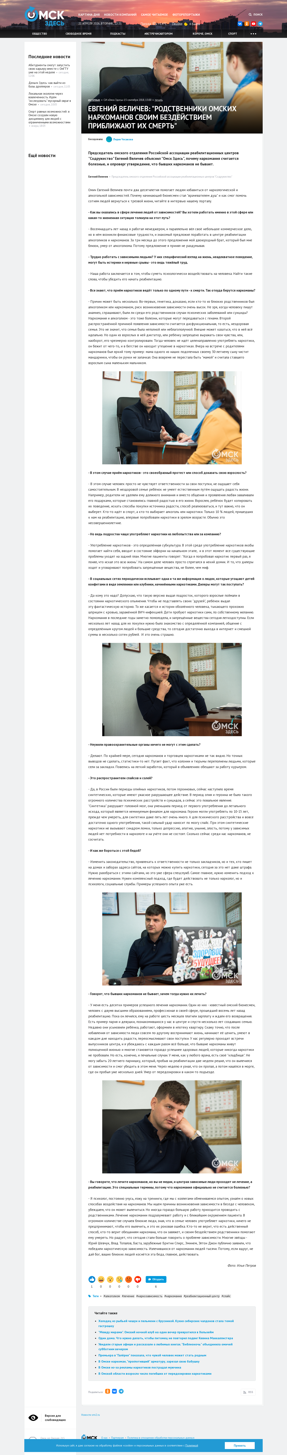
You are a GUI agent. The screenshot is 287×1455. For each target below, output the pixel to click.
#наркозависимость (149, 1296)
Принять (240, 1445)
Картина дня (89, 15)
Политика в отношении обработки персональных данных (161, 1437)
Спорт (232, 33)
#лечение (128, 1296)
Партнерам (117, 1437)
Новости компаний (120, 15)
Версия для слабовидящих (55, 1418)
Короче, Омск (202, 33)
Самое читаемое (154, 15)
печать (159, 100)
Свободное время (78, 33)
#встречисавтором (158, 33)
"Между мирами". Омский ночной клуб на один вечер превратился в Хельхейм (156, 1332)
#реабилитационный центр (202, 1296)
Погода (146, 24)
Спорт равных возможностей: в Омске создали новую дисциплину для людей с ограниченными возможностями (49, 117)
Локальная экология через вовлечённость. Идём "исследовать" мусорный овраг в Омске (50, 99)
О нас (104, 1437)
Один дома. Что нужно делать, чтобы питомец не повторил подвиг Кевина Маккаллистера (165, 1338)
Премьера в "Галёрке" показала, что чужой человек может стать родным (152, 1355)
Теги (95, 1296)
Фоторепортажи (186, 15)
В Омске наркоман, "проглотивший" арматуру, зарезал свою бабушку (149, 1361)
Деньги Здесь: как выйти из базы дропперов (47, 84)
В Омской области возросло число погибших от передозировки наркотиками (154, 1373)
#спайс (226, 1296)
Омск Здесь (44, 16)
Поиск (256, 14)
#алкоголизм (112, 1296)
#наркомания (173, 1296)
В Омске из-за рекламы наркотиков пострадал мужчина (139, 1367)
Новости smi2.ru (90, 1415)
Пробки (177, 24)
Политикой (191, 1445)
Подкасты (117, 33)
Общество (39, 33)
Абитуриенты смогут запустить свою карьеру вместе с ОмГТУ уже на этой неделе (49, 68)
